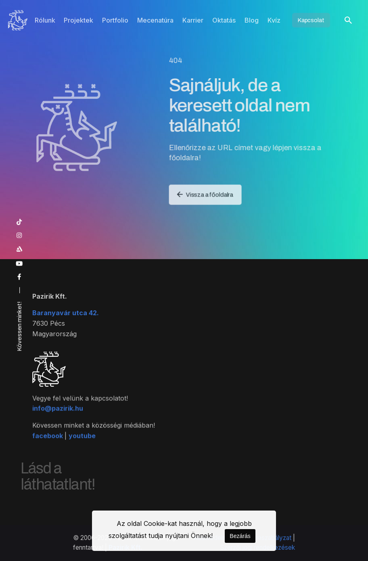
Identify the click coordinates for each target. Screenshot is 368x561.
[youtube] (19, 263)
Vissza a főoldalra (207, 192)
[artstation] (19, 249)
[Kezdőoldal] (17, 20)
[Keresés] (348, 20)
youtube (82, 449)
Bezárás (240, 536)
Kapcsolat (311, 20)
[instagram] (19, 235)
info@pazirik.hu (57, 422)
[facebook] (19, 277)
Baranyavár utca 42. (65, 320)
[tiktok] (19, 222)
